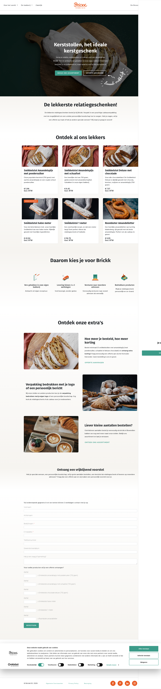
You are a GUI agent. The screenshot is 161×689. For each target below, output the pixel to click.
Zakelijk (39, 5)
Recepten (57, 658)
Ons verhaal (87, 653)
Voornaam (27, 507)
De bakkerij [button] (26, 5)
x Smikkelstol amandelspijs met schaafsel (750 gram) (57, 584)
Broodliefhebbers (89, 658)
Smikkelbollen (29, 663)
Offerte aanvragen (94, 73)
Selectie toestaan (143, 675)
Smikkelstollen (29, 658)
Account (115, 653)
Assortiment (57, 653)
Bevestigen (31, 625)
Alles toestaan (144, 669)
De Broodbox (136, 5)
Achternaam (28, 515)
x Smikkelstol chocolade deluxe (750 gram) (53, 593)
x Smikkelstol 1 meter (45, 610)
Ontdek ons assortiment (97, 442)
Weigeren (143, 682)
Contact (115, 663)
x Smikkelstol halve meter (47, 601)
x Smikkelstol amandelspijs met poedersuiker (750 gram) (58, 575)
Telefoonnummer (30, 540)
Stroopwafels (29, 653)
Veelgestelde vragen (119, 658)
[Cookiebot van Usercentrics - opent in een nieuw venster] (13, 685)
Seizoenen (57, 663)
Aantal (26, 572)
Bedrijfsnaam (28, 524)
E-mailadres (28, 532)
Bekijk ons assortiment (68, 73)
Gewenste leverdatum (31, 548)
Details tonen (111, 685)
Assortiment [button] (150, 5)
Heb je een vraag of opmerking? (35, 557)
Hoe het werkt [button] (10, 5)
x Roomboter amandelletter (47, 619)
